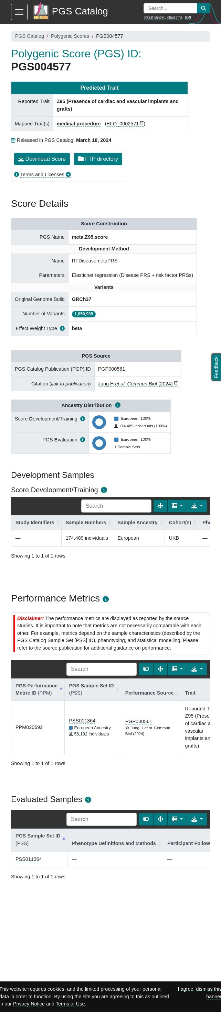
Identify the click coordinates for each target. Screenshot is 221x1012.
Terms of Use (70, 1004)
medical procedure (79, 123)
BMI (188, 17)
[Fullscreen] (160, 506)
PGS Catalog (29, 36)
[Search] (116, 506)
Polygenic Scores (70, 36)
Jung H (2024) (135, 383)
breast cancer (154, 17)
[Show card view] (146, 669)
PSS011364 (82, 720)
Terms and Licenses (42, 174)
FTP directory (98, 159)
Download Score (42, 159)
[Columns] (177, 506)
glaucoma (174, 17)
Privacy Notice (29, 1004)
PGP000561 (111, 369)
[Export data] (197, 506)
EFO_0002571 (123, 123)
